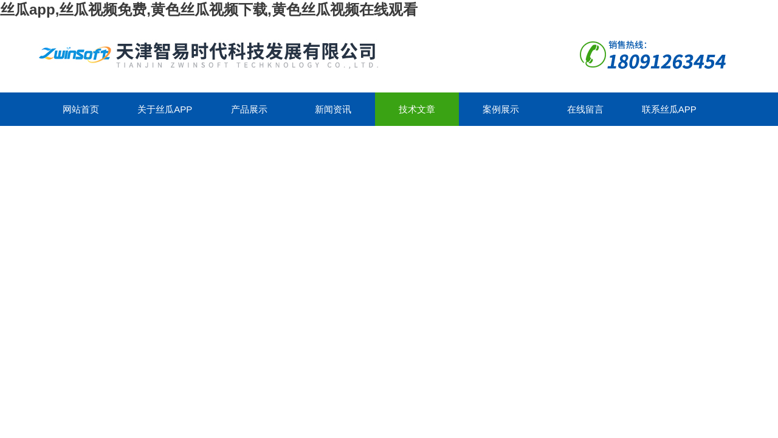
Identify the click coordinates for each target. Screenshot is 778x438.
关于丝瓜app (164, 109)
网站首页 (81, 109)
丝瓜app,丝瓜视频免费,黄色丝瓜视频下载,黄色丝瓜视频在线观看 (209, 9)
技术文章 (417, 109)
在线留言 (585, 109)
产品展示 (249, 109)
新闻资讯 (333, 109)
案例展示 (501, 109)
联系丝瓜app (669, 109)
